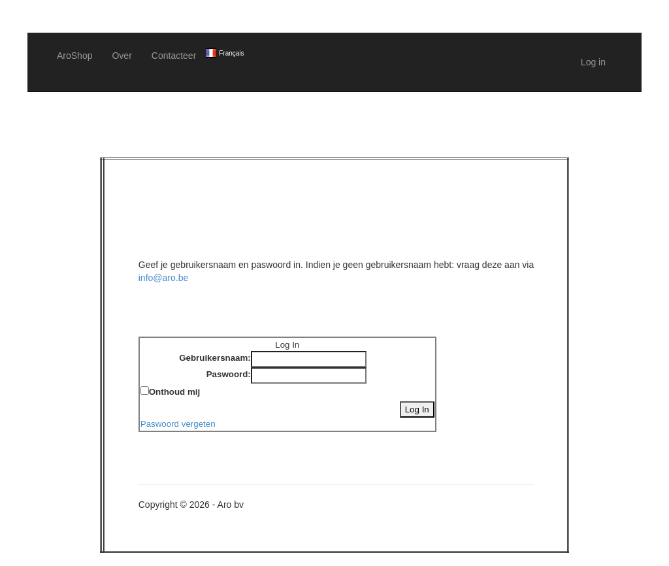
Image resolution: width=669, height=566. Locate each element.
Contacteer (174, 55)
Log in (593, 62)
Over (121, 55)
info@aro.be (163, 278)
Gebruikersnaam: (215, 358)
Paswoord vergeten (178, 424)
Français (231, 53)
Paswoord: (228, 374)
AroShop (74, 55)
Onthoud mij (174, 392)
